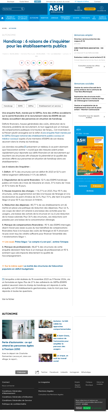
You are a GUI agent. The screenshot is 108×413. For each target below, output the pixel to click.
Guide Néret (24, 2)
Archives (90, 191)
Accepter (87, 408)
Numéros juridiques (102, 18)
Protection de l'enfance (22, 18)
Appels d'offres (83, 1)
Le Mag (94, 18)
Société (76, 18)
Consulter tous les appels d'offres (88, 117)
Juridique (54, 18)
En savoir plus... (97, 408)
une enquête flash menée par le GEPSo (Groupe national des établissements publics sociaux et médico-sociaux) (36, 135)
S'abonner (90, 9)
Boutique (10, 2)
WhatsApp (86, 372)
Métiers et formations (10, 18)
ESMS (20, 106)
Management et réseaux (65, 18)
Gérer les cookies (100, 383)
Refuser (79, 408)
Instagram (74, 372)
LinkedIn (64, 372)
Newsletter (78, 10)
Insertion (44, 18)
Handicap (8, 106)
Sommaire (83, 186)
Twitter (44, 372)
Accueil (4, 28)
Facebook (54, 372)
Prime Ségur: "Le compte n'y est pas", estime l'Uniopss (41, 241)
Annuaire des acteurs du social (57, 2)
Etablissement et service (50, 106)
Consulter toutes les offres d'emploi (89, 66)
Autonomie (34, 18)
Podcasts (86, 18)
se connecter (101, 10)
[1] (25, 146)
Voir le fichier (8, 299)
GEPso (31, 106)
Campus (37, 1)
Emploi (77, 382)
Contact (97, 2)
